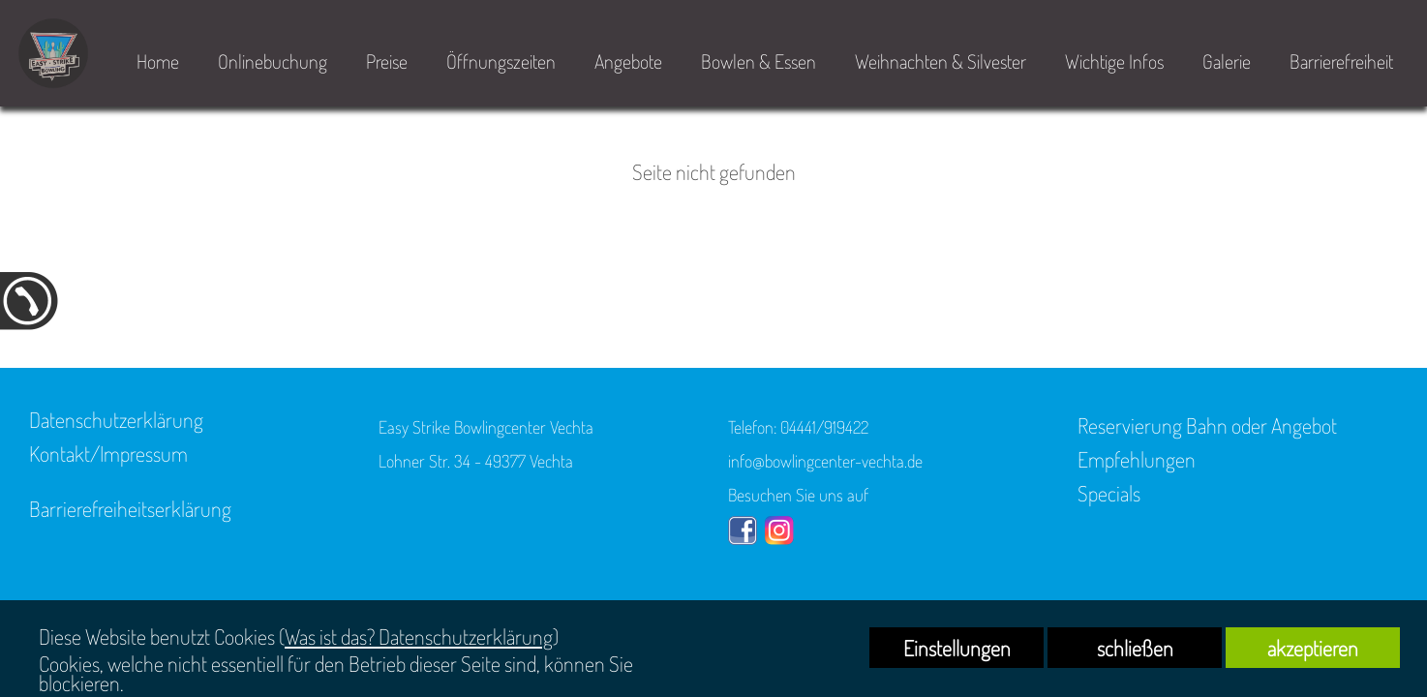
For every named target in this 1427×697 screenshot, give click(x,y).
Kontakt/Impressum (108, 453)
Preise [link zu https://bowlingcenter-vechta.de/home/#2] (387, 61)
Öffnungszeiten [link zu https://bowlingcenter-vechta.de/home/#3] (501, 61)
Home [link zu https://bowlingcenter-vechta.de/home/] (158, 61)
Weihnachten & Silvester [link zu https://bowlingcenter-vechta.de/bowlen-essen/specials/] (940, 61)
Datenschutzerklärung (116, 419)
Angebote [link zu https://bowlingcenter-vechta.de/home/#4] (628, 61)
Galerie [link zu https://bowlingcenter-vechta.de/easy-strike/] (1226, 61)
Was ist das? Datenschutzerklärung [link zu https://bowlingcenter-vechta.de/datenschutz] (419, 636)
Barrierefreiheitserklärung (130, 508)
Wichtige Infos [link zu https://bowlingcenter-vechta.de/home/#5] (1114, 61)
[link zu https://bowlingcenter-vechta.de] (53, 53)
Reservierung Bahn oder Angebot (1207, 425)
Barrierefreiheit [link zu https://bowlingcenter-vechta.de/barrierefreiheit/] (1341, 61)
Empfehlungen (1137, 458)
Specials (1109, 492)
